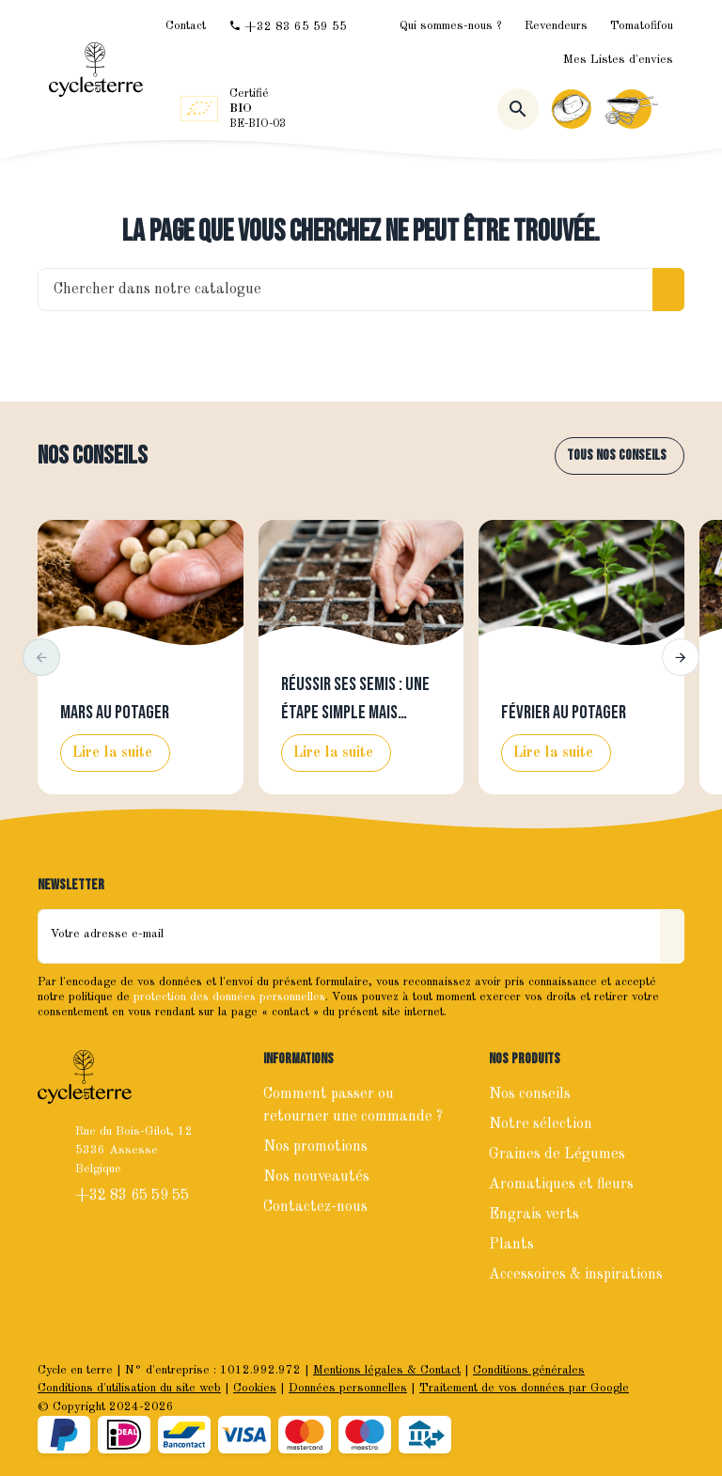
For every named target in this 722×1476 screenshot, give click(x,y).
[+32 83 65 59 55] (287, 26)
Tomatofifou (641, 26)
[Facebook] (54, 1257)
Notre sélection (540, 1124)
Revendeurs (556, 26)
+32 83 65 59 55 (134, 1195)
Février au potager (563, 712)
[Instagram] (96, 1257)
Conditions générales (529, 1370)
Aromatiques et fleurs (561, 1184)
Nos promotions (315, 1146)
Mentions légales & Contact (387, 1370)
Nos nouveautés (316, 1177)
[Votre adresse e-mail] (349, 936)
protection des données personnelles (229, 997)
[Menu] (673, 109)
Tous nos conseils (617, 455)
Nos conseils (93, 456)
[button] (41, 657)
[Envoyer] (672, 936)
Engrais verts (534, 1214)
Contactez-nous (315, 1207)
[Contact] (185, 25)
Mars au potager (114, 712)
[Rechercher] (518, 109)
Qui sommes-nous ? (451, 26)
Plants (511, 1244)
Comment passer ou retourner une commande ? (353, 1105)
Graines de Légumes (557, 1154)
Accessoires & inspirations (576, 1274)
